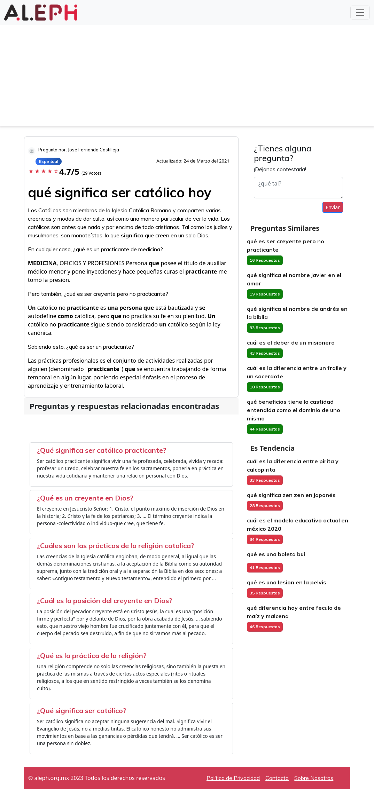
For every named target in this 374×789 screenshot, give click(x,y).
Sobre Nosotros (313, 777)
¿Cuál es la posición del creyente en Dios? (104, 600)
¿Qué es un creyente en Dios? (85, 498)
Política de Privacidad (233, 777)
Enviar (333, 207)
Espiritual (48, 161)
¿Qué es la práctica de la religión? (92, 655)
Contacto (277, 777)
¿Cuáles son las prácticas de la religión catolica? (115, 545)
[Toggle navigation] (360, 12)
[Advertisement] (187, 77)
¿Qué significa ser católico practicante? (101, 450)
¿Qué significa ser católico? (81, 710)
